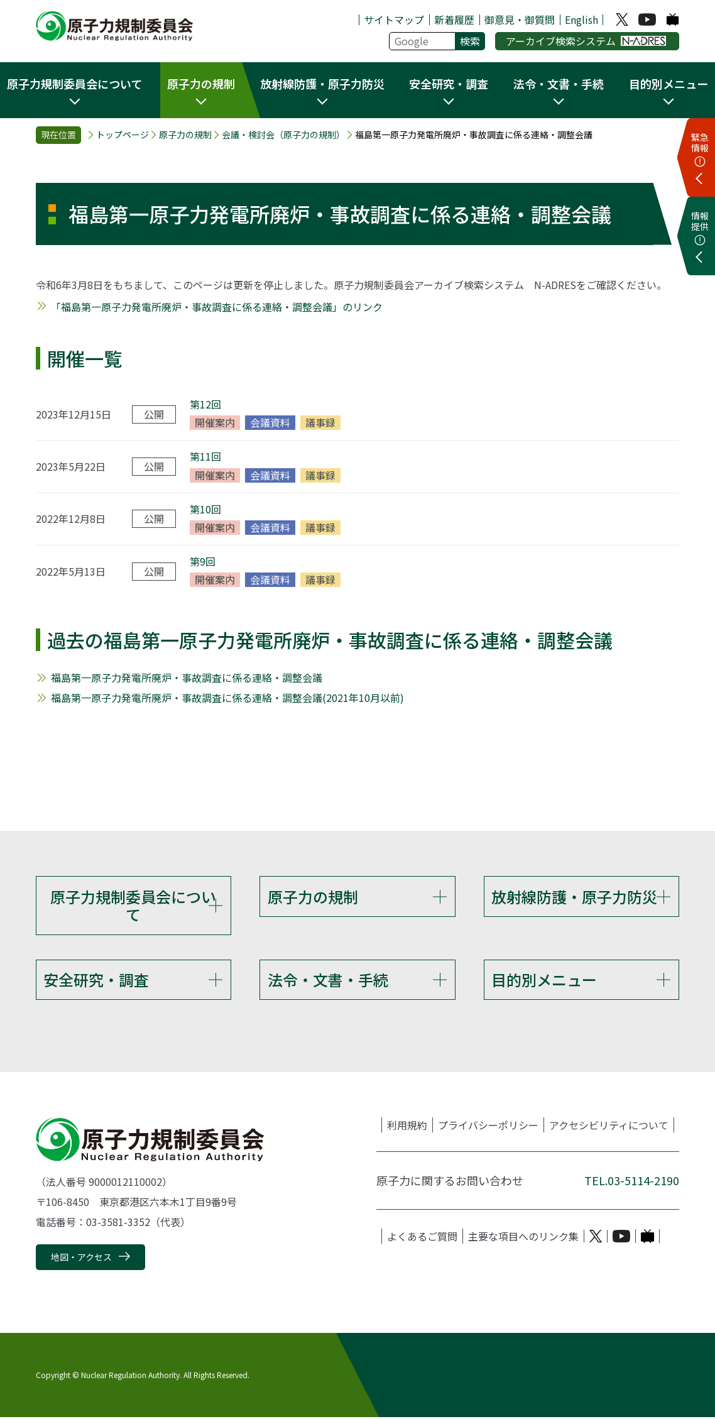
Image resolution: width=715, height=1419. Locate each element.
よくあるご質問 (422, 1238)
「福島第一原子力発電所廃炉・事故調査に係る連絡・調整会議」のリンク (217, 306)
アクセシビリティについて (609, 1126)
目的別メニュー (544, 980)
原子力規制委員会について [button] (74, 83)
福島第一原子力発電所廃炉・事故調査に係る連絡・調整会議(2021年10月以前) (227, 697)
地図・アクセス (81, 1258)
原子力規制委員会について (133, 905)
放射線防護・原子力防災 (574, 896)
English (581, 19)
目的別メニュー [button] (668, 83)
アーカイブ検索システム (586, 40)
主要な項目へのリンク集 (523, 1238)
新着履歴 (454, 19)
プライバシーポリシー (488, 1126)
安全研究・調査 (96, 980)
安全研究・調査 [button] (448, 83)
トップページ (122, 134)
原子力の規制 (185, 134)
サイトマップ (394, 19)
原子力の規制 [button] (201, 83)
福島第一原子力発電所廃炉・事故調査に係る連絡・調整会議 (186, 677)
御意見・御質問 (519, 19)
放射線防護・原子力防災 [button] (322, 83)
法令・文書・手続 (328, 980)
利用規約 (407, 1126)
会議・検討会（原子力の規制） (283, 134)
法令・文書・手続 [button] (558, 83)
